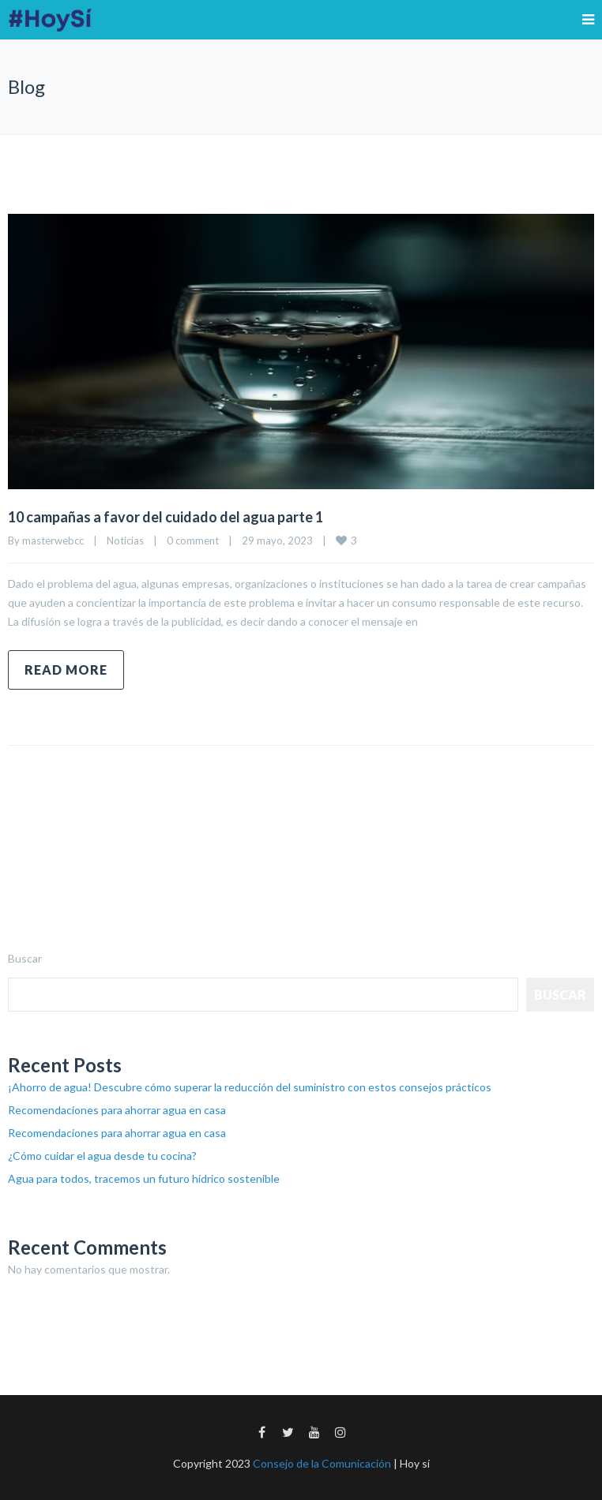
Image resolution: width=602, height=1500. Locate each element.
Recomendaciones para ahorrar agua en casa (117, 1110)
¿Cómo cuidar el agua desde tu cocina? (102, 1155)
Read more (65, 669)
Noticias (125, 540)
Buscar (25, 958)
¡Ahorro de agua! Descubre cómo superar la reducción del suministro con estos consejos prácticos (249, 1087)
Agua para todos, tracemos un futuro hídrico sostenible (144, 1178)
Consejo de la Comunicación (322, 1463)
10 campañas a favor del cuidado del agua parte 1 (165, 517)
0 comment (193, 540)
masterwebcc (53, 540)
